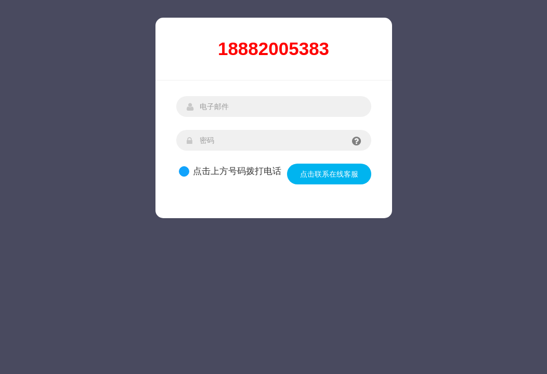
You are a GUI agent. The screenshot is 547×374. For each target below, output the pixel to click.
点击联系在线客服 (329, 174)
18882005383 (273, 48)
